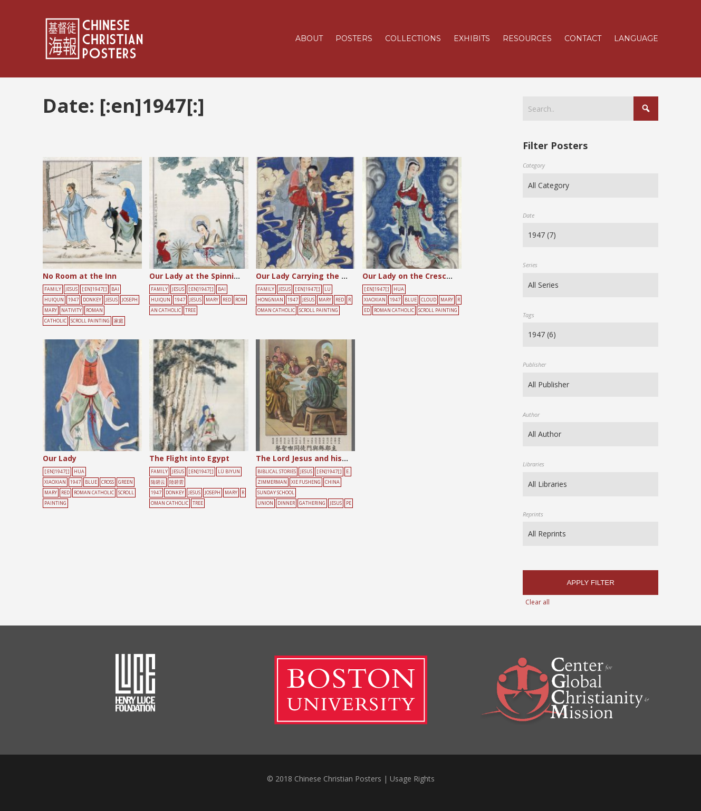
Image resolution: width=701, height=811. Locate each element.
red (227, 300)
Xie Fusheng (306, 482)
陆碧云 (158, 482)
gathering (312, 503)
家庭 (118, 321)
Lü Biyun (229, 471)
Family (52, 289)
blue (411, 300)
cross (107, 482)
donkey (92, 300)
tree (190, 310)
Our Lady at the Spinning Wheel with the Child (236, 276)
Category (534, 165)
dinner (286, 503)
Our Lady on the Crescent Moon (422, 276)
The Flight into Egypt (189, 458)
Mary (50, 310)
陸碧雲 (176, 482)
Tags (528, 315)
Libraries (533, 464)
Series (530, 265)
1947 (73, 300)
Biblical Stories (276, 471)
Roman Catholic (394, 310)
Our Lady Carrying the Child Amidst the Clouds (344, 276)
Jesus (71, 289)
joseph (130, 300)
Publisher (534, 364)
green (125, 482)
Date (528, 215)
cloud (428, 300)
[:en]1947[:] (94, 289)
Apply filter (590, 583)
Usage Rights (412, 779)
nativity (71, 310)
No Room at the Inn (80, 276)
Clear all (537, 602)
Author (531, 414)
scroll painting (90, 321)
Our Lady (59, 458)
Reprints (533, 514)
